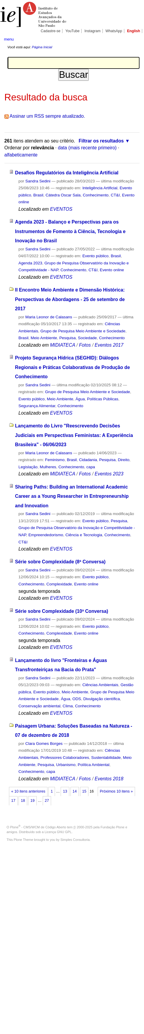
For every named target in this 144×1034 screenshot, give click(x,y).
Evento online (112, 270)
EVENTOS (61, 209)
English (133, 31)
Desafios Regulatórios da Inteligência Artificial (66, 172)
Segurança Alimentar (37, 406)
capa (90, 467)
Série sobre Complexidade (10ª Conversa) (61, 611)
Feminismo (55, 460)
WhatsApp (113, 31)
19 (32, 801)
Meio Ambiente (44, 338)
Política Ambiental (93, 764)
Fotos (85, 345)
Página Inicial (42, 47)
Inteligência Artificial (99, 188)
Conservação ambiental (39, 706)
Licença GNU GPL (58, 832)
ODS (76, 699)
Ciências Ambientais (100, 685)
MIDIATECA (62, 345)
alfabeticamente (21, 154)
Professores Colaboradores (64, 757)
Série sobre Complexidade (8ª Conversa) (60, 561)
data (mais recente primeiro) (87, 147)
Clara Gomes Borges (44, 743)
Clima (68, 706)
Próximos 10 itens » (116, 791)
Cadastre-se (50, 31)
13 (65, 791)
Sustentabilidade (106, 757)
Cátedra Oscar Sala (62, 195)
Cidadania (88, 460)
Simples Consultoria (75, 839)
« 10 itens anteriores (28, 791)
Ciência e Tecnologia (83, 535)
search (134, 39)
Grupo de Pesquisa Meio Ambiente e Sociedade (82, 331)
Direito (123, 460)
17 (13, 801)
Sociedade (87, 338)
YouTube (72, 31)
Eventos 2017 (109, 345)
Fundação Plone (113, 827)
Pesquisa (67, 338)
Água (80, 399)
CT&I (115, 195)
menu (9, 39)
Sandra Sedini (37, 181)
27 (47, 801)
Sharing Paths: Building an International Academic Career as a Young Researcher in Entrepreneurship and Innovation (71, 496)
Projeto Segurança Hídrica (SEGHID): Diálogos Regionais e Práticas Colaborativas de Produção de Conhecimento (72, 367)
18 (23, 801)
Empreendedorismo (45, 535)
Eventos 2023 (109, 473)
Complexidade (59, 584)
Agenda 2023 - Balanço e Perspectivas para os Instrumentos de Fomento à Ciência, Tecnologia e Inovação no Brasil (70, 231)
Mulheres (48, 467)
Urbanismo (66, 764)
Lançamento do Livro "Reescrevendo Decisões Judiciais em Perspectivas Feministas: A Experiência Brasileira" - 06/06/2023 (74, 435)
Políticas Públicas (102, 399)
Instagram (93, 31)
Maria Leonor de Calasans (48, 317)
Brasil (38, 195)
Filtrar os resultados (101, 140)
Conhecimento (95, 195)
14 (75, 791)
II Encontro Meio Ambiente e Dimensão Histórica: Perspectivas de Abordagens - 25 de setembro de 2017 (70, 299)
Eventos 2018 (109, 778)
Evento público (95, 256)
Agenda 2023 (30, 263)
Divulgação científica (101, 699)
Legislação (28, 467)
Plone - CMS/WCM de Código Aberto (38, 827)
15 (84, 791)
